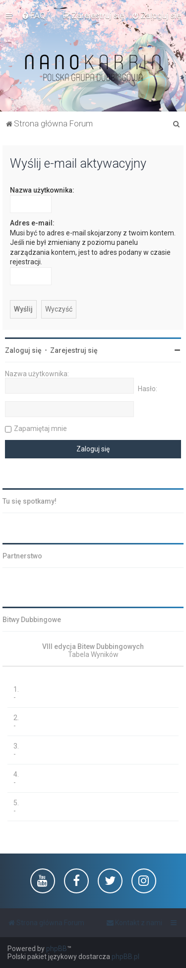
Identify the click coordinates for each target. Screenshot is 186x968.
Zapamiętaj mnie (40, 428)
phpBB (56, 949)
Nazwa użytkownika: (42, 190)
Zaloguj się (23, 350)
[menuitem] (33, 15)
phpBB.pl (125, 957)
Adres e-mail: (32, 223)
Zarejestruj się (74, 350)
